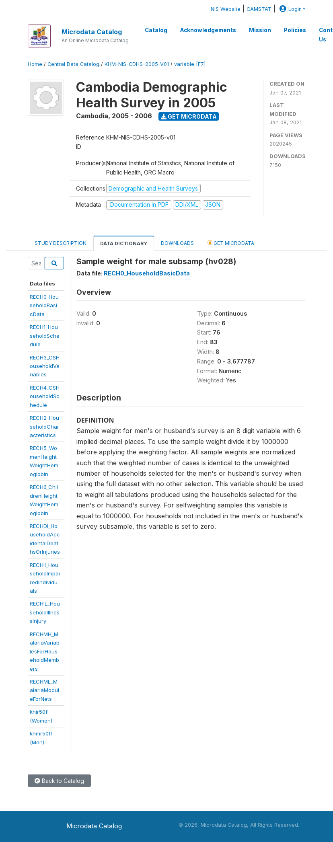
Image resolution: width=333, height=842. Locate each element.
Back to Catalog (59, 780)
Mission (260, 30)
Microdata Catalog (92, 32)
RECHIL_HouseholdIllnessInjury (45, 612)
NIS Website (225, 9)
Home (35, 64)
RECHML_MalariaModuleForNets (44, 690)
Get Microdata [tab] (231, 242)
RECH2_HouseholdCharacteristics (44, 426)
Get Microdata (189, 116)
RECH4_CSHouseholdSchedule (45, 396)
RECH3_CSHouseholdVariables (45, 366)
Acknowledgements (208, 30)
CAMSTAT (259, 9)
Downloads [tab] (177, 243)
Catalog (156, 30)
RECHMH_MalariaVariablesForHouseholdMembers (45, 651)
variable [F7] (190, 64)
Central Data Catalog (73, 64)
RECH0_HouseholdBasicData (44, 305)
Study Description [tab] (60, 243)
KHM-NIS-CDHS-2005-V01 (137, 64)
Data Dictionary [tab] (123, 243)
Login (290, 9)
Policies (295, 30)
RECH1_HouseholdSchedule (45, 335)
